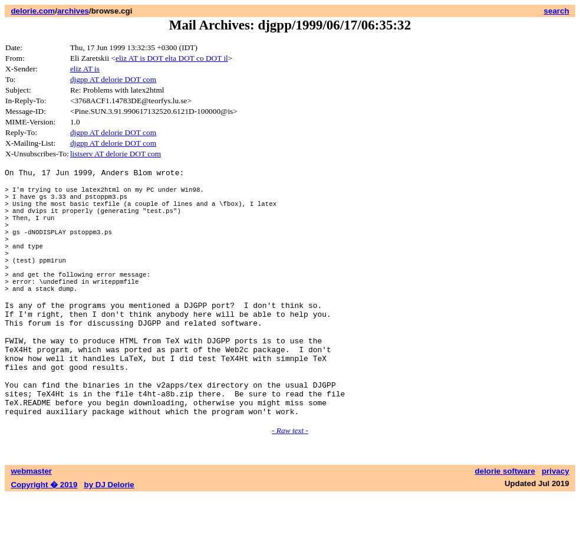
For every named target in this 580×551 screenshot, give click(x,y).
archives (73, 10)
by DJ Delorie (109, 539)
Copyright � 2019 (44, 539)
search (556, 10)
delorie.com (33, 10)
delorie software (505, 526)
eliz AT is (85, 68)
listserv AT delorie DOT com (115, 153)
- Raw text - (290, 485)
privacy (555, 526)
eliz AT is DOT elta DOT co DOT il (172, 58)
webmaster (31, 526)
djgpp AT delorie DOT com (113, 79)
